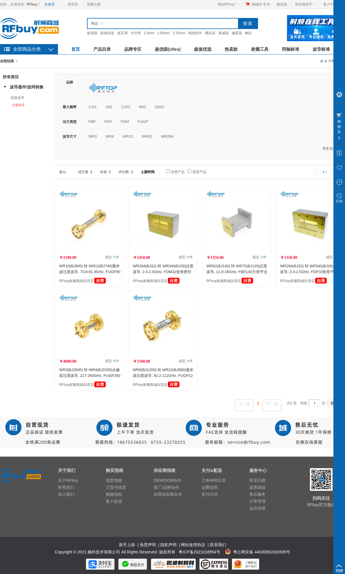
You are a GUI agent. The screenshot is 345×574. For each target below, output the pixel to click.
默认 (62, 172)
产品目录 (102, 49)
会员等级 (257, 508)
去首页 (49, 4)
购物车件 (261, 4)
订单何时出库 (213, 480)
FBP (92, 121)
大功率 (135, 33)
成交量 (83, 172)
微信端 (282, 4)
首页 (75, 49)
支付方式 (209, 494)
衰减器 (223, 33)
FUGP (142, 121)
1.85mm (163, 33)
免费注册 (94, 4)
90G (142, 107)
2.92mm (179, 33)
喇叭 (248, 33)
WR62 (147, 136)
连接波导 (17, 98)
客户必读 (114, 501)
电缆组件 (195, 33)
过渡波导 (18, 105)
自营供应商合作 (168, 494)
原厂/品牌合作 (166, 487)
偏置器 (237, 33)
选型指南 (114, 480)
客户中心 (331, 4)
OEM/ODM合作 (167, 480)
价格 (103, 172)
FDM (125, 121)
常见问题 (257, 480)
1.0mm (149, 33)
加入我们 (66, 494)
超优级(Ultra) (168, 49)
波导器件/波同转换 (26, 87)
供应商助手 (305, 4)
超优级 (92, 33)
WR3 (92, 136)
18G (108, 107)
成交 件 (112, 257)
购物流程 (114, 494)
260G (159, 107)
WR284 (167, 136)
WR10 (128, 136)
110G (125, 107)
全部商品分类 (27, 49)
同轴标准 (290, 49)
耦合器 (210, 33)
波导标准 (321, 49)
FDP (108, 121)
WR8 (110, 136)
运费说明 (209, 487)
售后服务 (257, 494)
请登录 (73, 4)
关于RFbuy (68, 480)
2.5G (92, 107)
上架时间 (148, 172)
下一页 (272, 404)
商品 (94, 23)
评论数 (124, 172)
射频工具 (259, 49)
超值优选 (107, 33)
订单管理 (257, 501)
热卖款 (231, 49)
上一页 (244, 404)
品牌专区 (132, 49)
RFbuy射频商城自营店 (82, 281)
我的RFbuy (227, 4)
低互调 (122, 33)
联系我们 (66, 487)
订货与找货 (116, 487)
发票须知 (257, 487)
